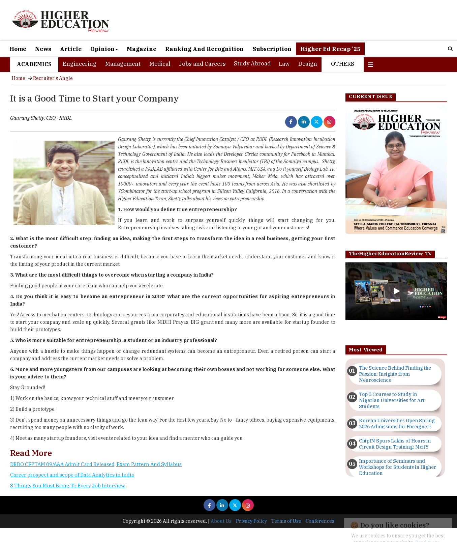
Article (71, 49)
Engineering (79, 63)
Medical (159, 63)
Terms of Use (286, 521)
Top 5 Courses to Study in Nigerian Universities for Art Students (392, 400)
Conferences (320, 521)
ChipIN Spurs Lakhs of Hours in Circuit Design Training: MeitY (395, 444)
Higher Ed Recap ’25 (330, 49)
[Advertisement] (172, 516)
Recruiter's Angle (53, 78)
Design (307, 63)
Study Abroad (252, 63)
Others (342, 63)
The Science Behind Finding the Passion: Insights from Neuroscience (395, 374)
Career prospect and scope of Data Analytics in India (72, 475)
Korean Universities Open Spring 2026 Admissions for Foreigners (397, 424)
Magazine (141, 49)
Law (284, 63)
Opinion (104, 49)
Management (123, 63)
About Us (221, 521)
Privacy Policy (251, 521)
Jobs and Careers (202, 63)
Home (17, 49)
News (43, 49)
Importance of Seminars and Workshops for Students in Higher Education (397, 467)
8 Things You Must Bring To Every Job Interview (67, 485)
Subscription (272, 49)
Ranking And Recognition (204, 49)
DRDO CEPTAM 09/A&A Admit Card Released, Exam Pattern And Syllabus (96, 464)
